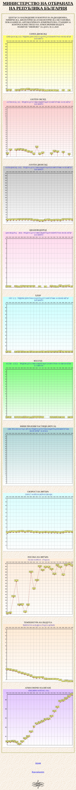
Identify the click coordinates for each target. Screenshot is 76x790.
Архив (38, 763)
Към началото (38, 772)
